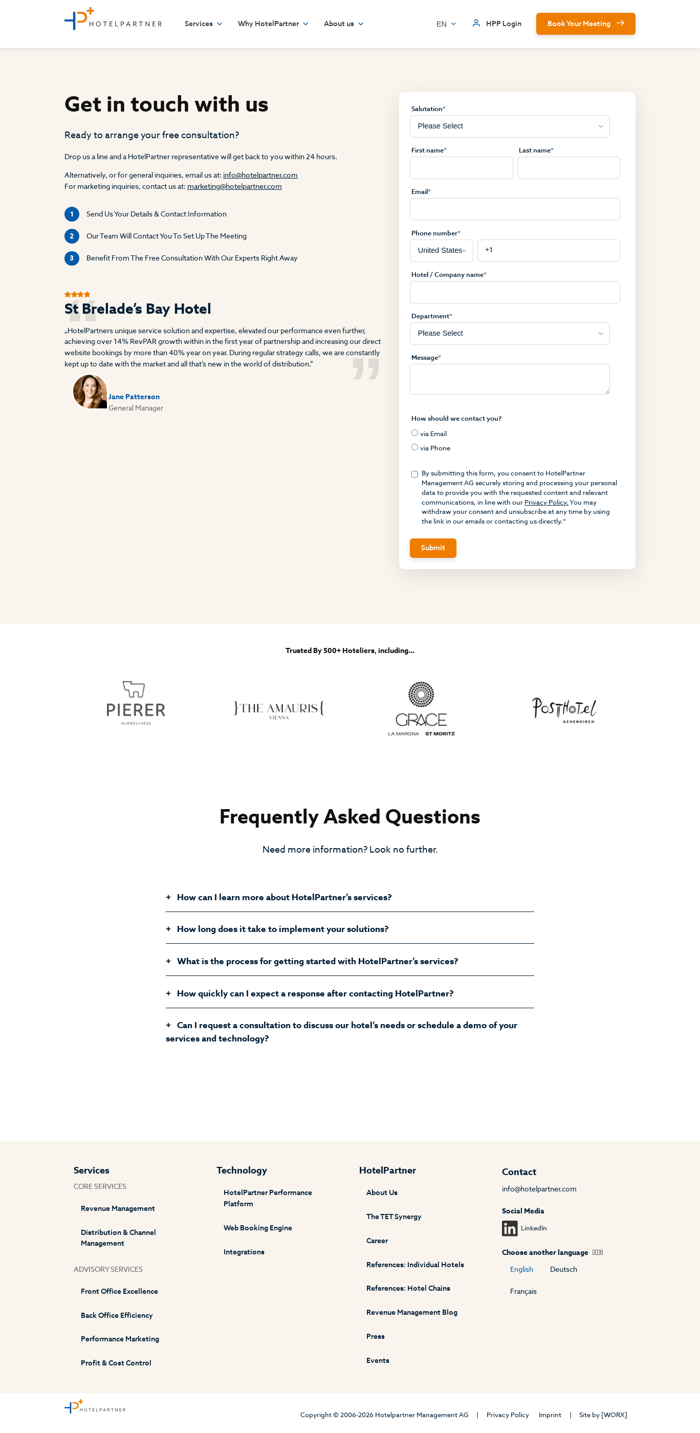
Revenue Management (118, 1208)
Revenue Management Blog (411, 1312)
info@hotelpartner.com (260, 175)
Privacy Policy (508, 1415)
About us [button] (344, 24)
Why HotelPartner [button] (273, 24)
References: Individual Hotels (415, 1265)
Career (377, 1240)
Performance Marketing (120, 1339)
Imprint (550, 1415)
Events (377, 1360)
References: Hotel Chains (408, 1288)
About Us (382, 1192)
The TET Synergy (394, 1216)
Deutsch (563, 1269)
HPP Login (503, 23)
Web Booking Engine (258, 1228)
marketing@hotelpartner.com (234, 186)
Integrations (244, 1252)
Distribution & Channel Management (118, 1238)
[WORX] (614, 1415)
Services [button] (204, 24)
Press (375, 1336)
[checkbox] (515, 441)
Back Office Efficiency (117, 1315)
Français (523, 1291)
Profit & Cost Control (116, 1363)
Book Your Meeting (579, 23)
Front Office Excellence (119, 1291)
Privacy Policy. (546, 502)
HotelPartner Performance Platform (268, 1198)
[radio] (515, 434)
